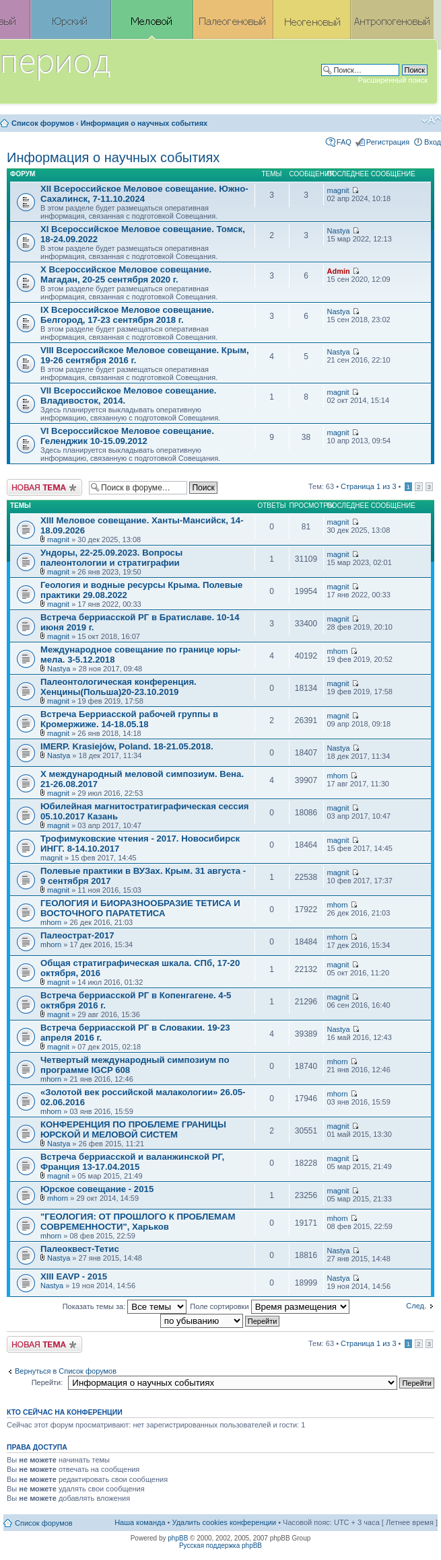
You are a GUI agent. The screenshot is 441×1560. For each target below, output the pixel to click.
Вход (432, 142)
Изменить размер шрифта (431, 120)
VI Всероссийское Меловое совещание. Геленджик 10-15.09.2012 (127, 436)
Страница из (368, 486)
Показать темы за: (125, 1306)
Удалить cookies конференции (224, 1522)
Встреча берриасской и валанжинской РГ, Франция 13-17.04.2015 (132, 1162)
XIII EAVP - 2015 (73, 1276)
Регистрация (387, 142)
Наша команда (139, 1522)
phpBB (178, 1538)
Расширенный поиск (393, 80)
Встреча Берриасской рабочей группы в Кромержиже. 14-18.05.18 (129, 719)
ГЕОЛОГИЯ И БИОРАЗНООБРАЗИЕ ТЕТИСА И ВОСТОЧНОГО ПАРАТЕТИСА (140, 908)
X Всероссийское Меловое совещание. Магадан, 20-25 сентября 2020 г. (125, 274)
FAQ (344, 142)
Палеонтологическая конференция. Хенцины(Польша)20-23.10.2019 (118, 687)
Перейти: (47, 1382)
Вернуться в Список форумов (65, 1371)
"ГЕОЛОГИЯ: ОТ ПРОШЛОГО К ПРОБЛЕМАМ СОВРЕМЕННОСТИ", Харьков (138, 1222)
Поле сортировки (269, 1306)
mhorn (337, 651)
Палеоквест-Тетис (79, 1249)
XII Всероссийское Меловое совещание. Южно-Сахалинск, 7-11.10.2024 (144, 194)
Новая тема (44, 487)
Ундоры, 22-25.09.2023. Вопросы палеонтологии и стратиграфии (111, 558)
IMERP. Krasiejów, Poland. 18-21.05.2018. (126, 746)
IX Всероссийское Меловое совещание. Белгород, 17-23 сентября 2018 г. (127, 315)
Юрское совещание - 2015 (97, 1189)
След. (416, 1306)
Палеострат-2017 (77, 935)
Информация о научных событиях (144, 123)
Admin (338, 271)
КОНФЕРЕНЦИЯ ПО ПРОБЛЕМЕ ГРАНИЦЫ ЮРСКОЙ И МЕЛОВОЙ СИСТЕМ (133, 1129)
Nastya (338, 231)
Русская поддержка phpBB (220, 1545)
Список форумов (42, 123)
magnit (338, 190)
